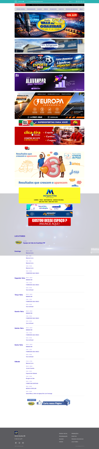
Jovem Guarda (30, 368)
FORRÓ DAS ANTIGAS (32, 383)
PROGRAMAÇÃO (31, 9)
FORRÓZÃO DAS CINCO (32, 273)
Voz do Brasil (29, 290)
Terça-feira (19, 295)
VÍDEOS (46, 9)
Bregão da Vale (30, 378)
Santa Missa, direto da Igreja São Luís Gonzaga (39, 393)
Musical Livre (29, 253)
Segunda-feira (20, 278)
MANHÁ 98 (29, 279)
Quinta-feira (19, 328)
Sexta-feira (19, 345)
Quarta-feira (19, 311)
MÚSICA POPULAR (31, 388)
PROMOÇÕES (53, 9)
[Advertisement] (38, 230)
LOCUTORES (75, 441)
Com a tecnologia (80, 446)
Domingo (18, 251)
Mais (81, 9)
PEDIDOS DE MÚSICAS (72, 9)
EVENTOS (61, 9)
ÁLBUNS (39, 9)
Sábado (17, 362)
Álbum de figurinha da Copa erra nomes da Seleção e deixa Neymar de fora (53, 4)
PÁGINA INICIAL (21, 9)
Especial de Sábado (31, 373)
